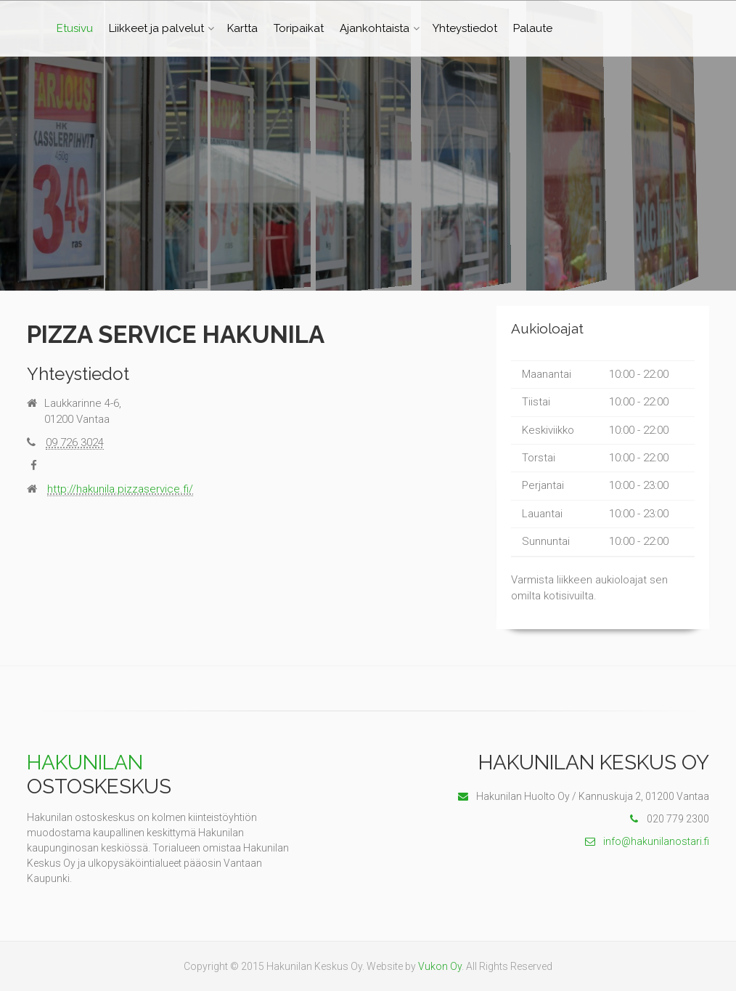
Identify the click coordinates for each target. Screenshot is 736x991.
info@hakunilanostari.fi (647, 841)
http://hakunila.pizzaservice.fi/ (120, 489)
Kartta (242, 28)
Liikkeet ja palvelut (156, 28)
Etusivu (75, 28)
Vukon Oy (440, 966)
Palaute (532, 28)
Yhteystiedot (465, 28)
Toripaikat (299, 28)
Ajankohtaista (374, 28)
